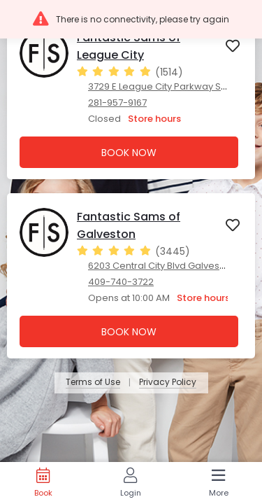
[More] (218, 483)
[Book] (43, 483)
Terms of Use (93, 382)
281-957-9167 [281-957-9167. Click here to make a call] (117, 102)
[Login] (130, 483)
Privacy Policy (167, 382)
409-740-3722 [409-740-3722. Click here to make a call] (121, 281)
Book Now (129, 153)
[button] (131, 19)
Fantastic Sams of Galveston (128, 225)
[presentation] (131, 96)
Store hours (154, 118)
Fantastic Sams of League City (128, 46)
